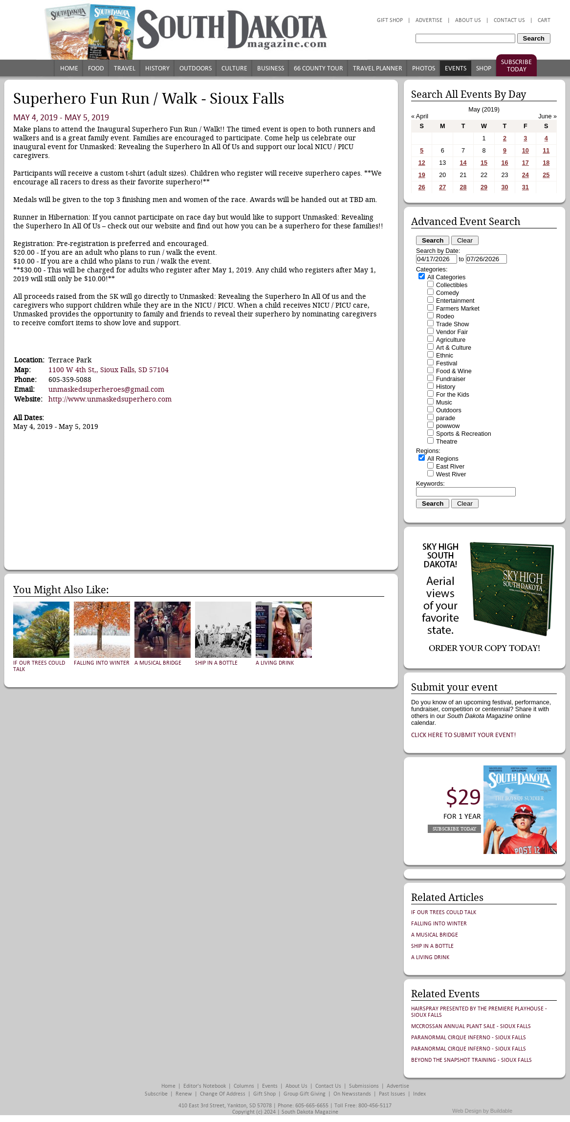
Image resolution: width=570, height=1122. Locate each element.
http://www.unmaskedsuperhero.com (110, 399)
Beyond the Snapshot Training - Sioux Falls (471, 1060)
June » (547, 116)
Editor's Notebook (204, 1086)
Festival (446, 363)
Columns (244, 1086)
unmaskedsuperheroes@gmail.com (106, 389)
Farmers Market (458, 308)
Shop (483, 68)
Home (69, 68)
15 (484, 162)
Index (419, 1094)
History (157, 68)
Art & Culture (453, 347)
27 (442, 187)
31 (525, 187)
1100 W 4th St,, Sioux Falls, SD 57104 (108, 369)
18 (546, 162)
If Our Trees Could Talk (443, 912)
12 (421, 162)
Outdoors (195, 68)
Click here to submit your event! (463, 735)
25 (546, 175)
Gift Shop (390, 20)
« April (419, 116)
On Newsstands (352, 1094)
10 (525, 150)
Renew (183, 1094)
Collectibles (451, 285)
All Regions (443, 458)
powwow (448, 426)
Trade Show (452, 324)
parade (445, 418)
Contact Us (509, 20)
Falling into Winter (102, 663)
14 (463, 162)
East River (450, 466)
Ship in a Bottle (216, 663)
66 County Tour (318, 68)
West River (451, 474)
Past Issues (392, 1094)
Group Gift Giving (305, 1094)
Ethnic (444, 355)
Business (270, 68)
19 (421, 175)
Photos (423, 68)
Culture (234, 68)
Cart (544, 20)
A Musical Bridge (157, 663)
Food (96, 68)
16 (504, 162)
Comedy (447, 293)
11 (546, 150)
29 (484, 187)
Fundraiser (450, 379)
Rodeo (445, 316)
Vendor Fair (452, 332)
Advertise (429, 20)
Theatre (446, 441)
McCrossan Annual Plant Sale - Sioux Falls (471, 1026)
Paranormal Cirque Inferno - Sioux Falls (468, 1037)
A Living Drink (275, 663)
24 (525, 175)
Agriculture (450, 340)
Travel (124, 68)
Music (444, 402)
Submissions (364, 1086)
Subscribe (156, 1094)
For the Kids (452, 394)
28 (463, 187)
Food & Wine (454, 371)
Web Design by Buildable (482, 1111)
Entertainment (455, 300)
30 (504, 187)
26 (421, 187)
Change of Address (222, 1094)
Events (455, 68)
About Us (468, 20)
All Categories (446, 277)
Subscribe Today (516, 65)
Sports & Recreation (463, 433)
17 (525, 162)
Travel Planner (377, 68)
